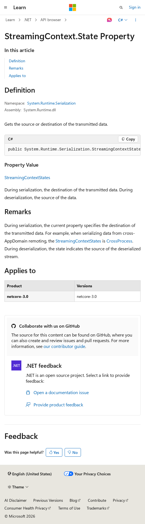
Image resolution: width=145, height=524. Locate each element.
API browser (50, 19)
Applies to (17, 75)
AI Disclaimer (15, 500)
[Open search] (121, 8)
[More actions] (136, 20)
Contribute (97, 500)
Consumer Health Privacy (25, 508)
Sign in (135, 7)
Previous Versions (48, 500)
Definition (17, 60)
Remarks (16, 68)
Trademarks (96, 508)
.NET (27, 19)
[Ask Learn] (109, 20)
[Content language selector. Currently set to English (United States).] (29, 473)
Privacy (119, 500)
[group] (72, 150)
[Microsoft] (72, 7)
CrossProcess (119, 241)
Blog (73, 500)
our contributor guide (64, 346)
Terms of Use (69, 508)
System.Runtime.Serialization (51, 103)
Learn (10, 19)
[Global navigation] (5, 8)
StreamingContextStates (27, 177)
